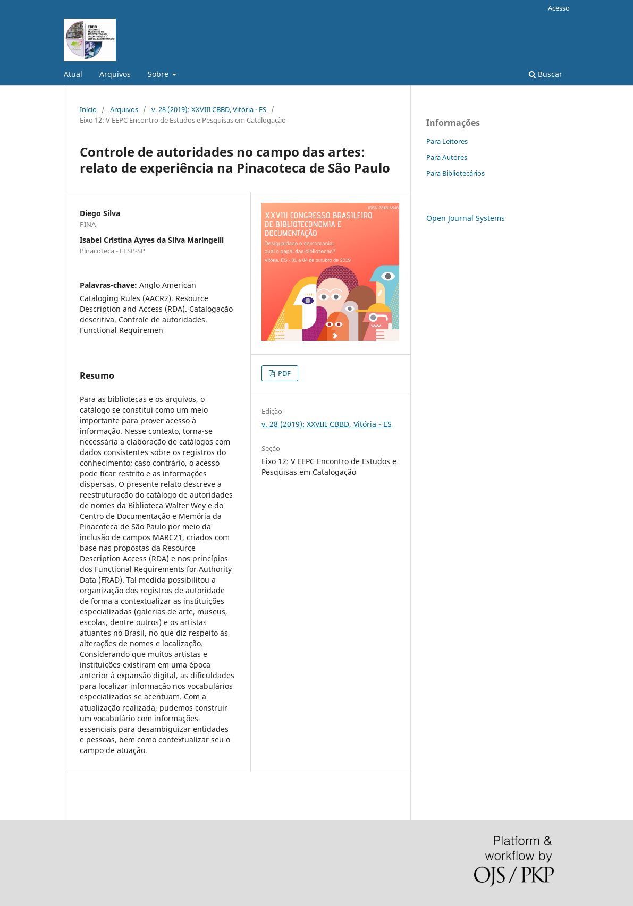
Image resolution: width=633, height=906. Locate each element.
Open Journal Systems (465, 218)
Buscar (545, 74)
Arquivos (115, 74)
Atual (73, 74)
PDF (283, 373)
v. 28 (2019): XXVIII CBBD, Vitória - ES (208, 109)
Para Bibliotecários (455, 173)
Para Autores (446, 157)
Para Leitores (447, 141)
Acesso (559, 8)
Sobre (159, 74)
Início (88, 109)
